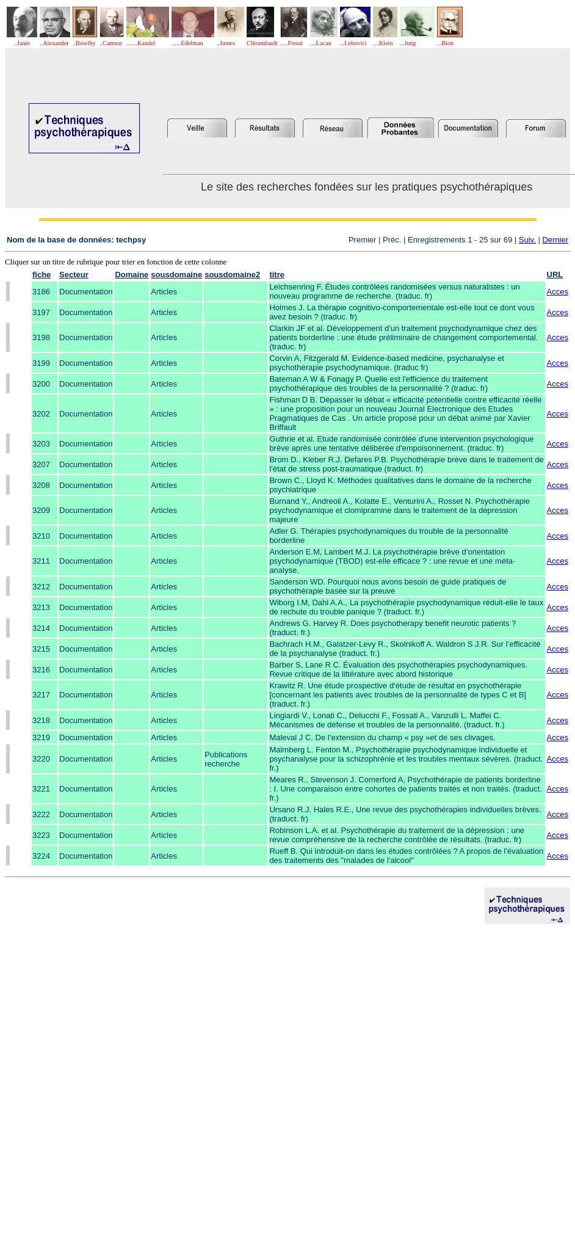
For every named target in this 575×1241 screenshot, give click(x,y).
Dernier (555, 239)
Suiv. (527, 239)
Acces (557, 291)
